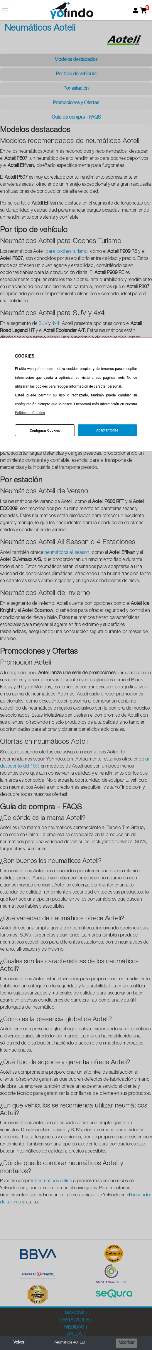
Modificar (127, 1343)
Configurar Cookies (45, 431)
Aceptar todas (107, 430)
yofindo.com (44, 369)
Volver (18, 1343)
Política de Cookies (30, 413)
